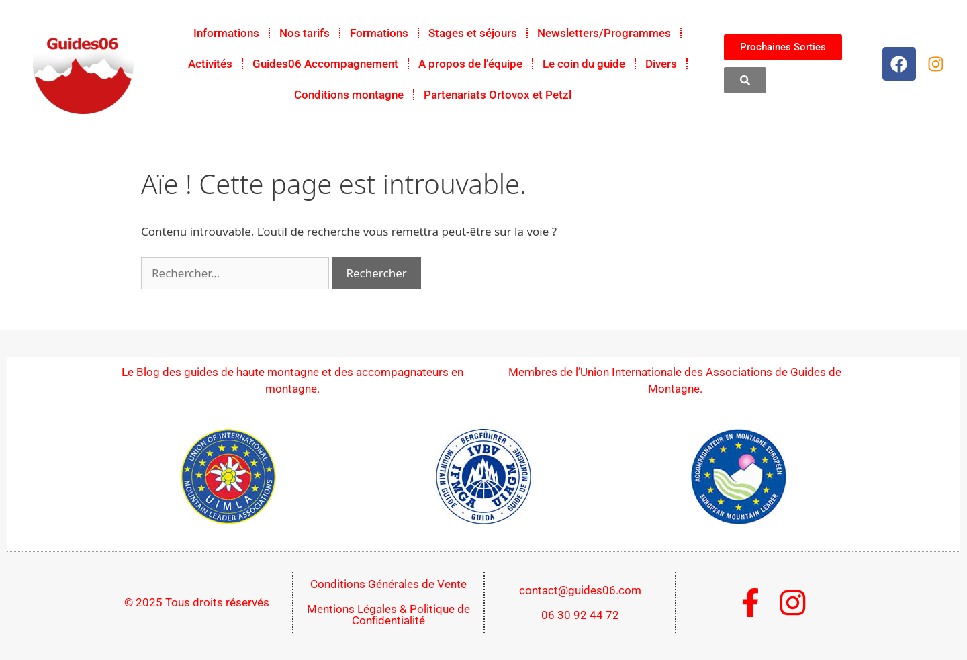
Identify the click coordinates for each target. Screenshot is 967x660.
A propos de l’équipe (470, 63)
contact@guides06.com (580, 590)
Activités (210, 63)
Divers (661, 63)
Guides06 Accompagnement (325, 63)
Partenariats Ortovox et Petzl (497, 94)
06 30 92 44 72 (580, 615)
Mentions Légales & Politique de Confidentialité (388, 614)
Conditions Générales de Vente (388, 584)
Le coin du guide (584, 63)
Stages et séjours (472, 33)
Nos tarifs (304, 33)
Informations (226, 33)
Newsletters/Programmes (604, 33)
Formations (379, 33)
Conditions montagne (349, 94)
